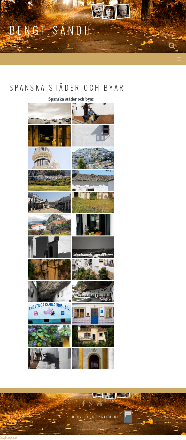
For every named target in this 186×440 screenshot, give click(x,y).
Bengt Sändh (51, 30)
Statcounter (9, 437)
